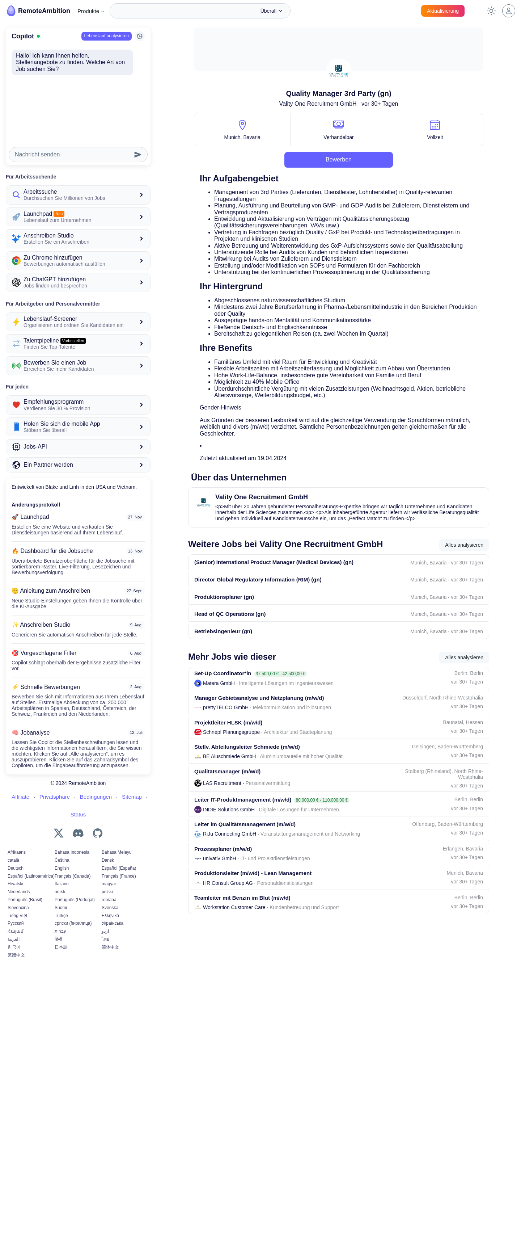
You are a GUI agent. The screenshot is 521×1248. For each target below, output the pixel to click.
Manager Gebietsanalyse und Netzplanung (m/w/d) (259, 714)
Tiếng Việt (17, 893)
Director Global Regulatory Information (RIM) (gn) (258, 583)
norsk (60, 870)
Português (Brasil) (25, 877)
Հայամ (16, 909)
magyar (109, 862)
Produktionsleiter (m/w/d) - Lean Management (253, 907)
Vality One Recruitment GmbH (318, 104)
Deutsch (16, 846)
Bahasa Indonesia (72, 830)
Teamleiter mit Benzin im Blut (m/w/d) (242, 934)
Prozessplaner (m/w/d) (223, 880)
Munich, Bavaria (242, 137)
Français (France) (119, 854)
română (109, 877)
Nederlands (19, 870)
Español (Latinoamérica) (31, 854)
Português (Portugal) (75, 877)
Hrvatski (15, 862)
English (62, 846)
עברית (61, 909)
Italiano (62, 862)
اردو (105, 909)
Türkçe (61, 893)
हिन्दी (58, 917)
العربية (14, 917)
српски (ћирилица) (73, 901)
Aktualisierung (443, 11)
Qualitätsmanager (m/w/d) (227, 795)
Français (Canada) (72, 854)
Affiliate (20, 775)
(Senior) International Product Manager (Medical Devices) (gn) (273, 563)
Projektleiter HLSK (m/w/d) (228, 741)
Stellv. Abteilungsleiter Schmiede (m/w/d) (247, 768)
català (13, 838)
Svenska (110, 885)
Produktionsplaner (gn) (224, 603)
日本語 (61, 925)
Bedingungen (96, 775)
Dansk (108, 838)
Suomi (61, 885)
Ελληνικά (110, 893)
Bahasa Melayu (117, 830)
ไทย (105, 917)
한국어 (14, 925)
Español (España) (119, 846)
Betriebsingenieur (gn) (223, 642)
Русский (16, 901)
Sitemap (132, 775)
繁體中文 (16, 933)
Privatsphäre (54, 775)
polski (107, 870)
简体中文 (110, 925)
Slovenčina (18, 885)
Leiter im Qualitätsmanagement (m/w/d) (245, 853)
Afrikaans (17, 830)
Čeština (62, 838)
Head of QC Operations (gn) (230, 622)
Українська (112, 901)
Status (78, 792)
